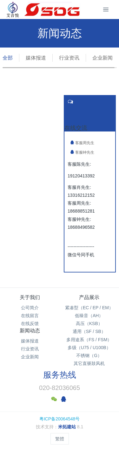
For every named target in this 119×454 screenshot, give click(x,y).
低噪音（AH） (89, 315)
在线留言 (30, 315)
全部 (8, 58)
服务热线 (59, 375)
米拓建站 (67, 426)
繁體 (59, 438)
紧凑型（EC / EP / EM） (89, 307)
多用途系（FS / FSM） (89, 339)
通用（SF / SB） (89, 331)
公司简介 (30, 307)
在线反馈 (30, 323)
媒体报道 (36, 58)
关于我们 (30, 297)
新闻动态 (30, 330)
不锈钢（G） (89, 355)
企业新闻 (102, 58)
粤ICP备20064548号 (59, 418)
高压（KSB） (89, 323)
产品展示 (89, 297)
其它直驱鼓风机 (89, 363)
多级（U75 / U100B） (89, 347)
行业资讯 (69, 58)
